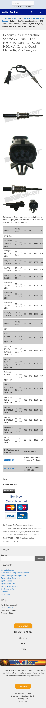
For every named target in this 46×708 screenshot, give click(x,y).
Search (4, 555)
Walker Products (10, 12)
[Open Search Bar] (32, 12)
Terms (23, 643)
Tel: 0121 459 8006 (23, 631)
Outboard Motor (8, 589)
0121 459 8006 (26, 7)
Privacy (23, 649)
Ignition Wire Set (8, 583)
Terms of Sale (23, 626)
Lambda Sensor (7, 570)
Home (7, 18)
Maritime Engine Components (13, 575)
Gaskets (4, 591)
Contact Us (23, 686)
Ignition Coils (6, 581)
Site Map (23, 638)
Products (16, 18)
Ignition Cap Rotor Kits (10, 578)
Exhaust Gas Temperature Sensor (19, 525)
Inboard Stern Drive (9, 586)
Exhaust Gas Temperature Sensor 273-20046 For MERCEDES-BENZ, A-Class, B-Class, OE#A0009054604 (23, 538)
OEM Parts (5, 594)
